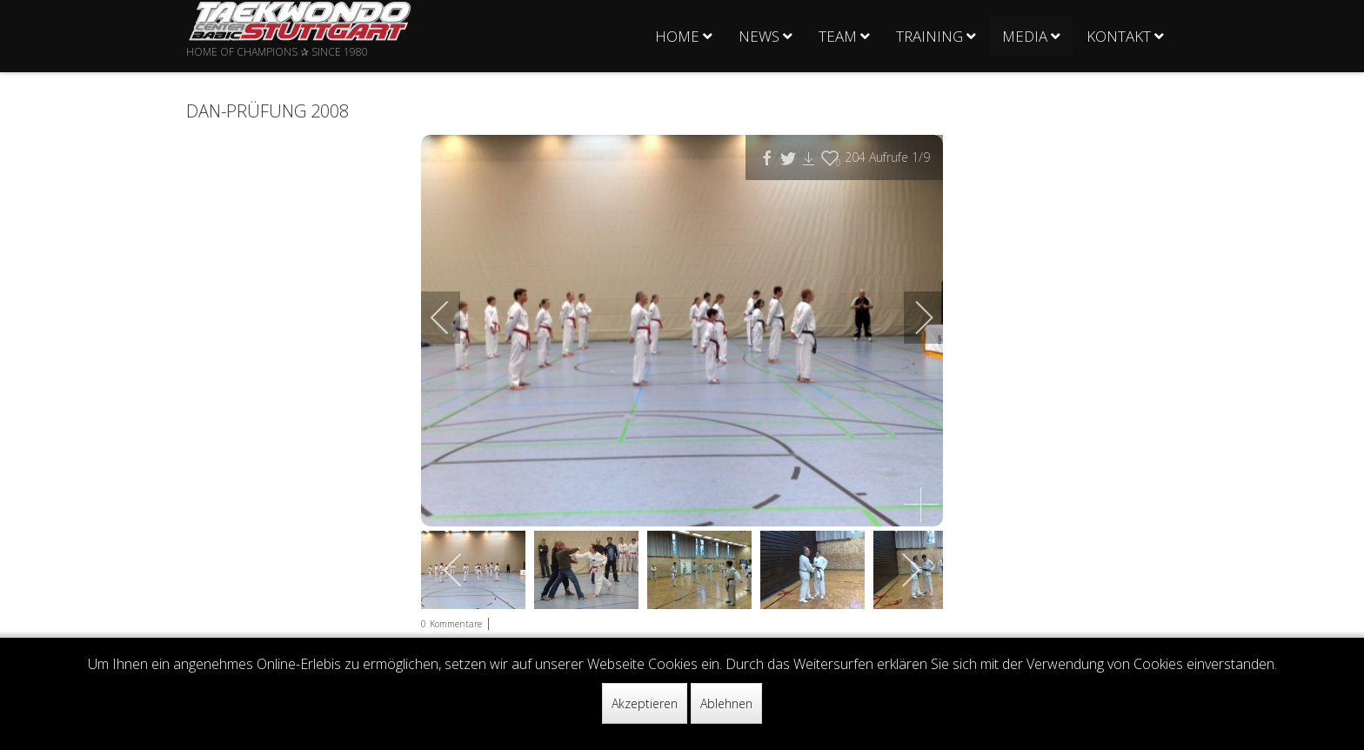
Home (677, 36)
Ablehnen (726, 703)
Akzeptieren (645, 703)
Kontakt (1119, 36)
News (759, 36)
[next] (912, 317)
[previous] (451, 317)
